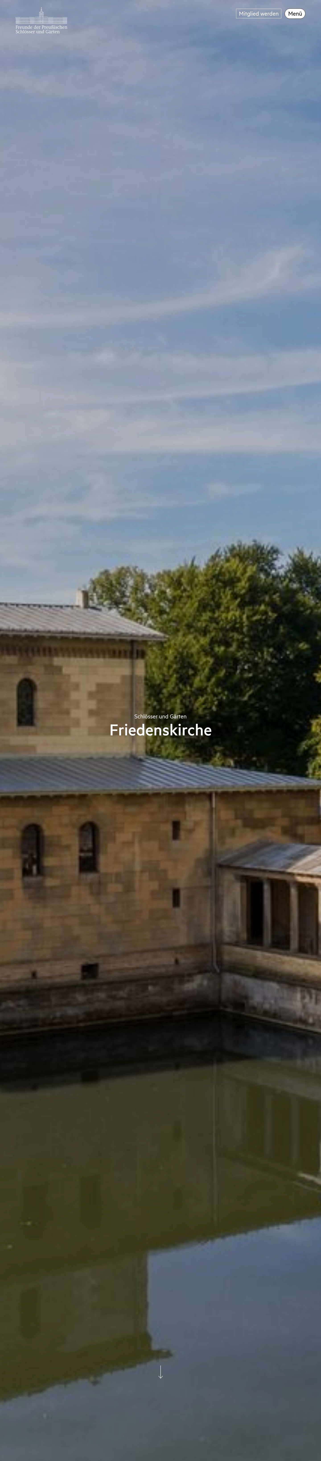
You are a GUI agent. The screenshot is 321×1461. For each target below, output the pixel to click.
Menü (295, 13)
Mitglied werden (259, 13)
